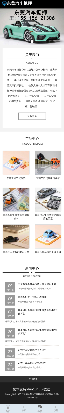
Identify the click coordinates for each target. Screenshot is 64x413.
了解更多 (32, 116)
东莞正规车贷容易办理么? (32, 363)
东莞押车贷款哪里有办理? (32, 349)
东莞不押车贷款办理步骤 (48, 252)
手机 (24, 408)
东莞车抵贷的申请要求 (48, 178)
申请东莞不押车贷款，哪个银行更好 (37, 284)
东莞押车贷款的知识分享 (16, 252)
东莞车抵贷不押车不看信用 (32, 297)
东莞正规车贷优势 (16, 178)
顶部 (56, 408)
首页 (8, 408)
